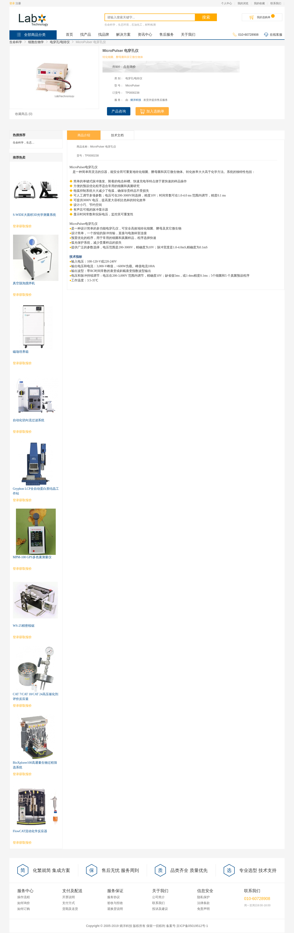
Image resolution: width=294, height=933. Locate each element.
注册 (18, 3)
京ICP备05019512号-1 (192, 926)
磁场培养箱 (21, 351)
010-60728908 (245, 35)
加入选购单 (152, 111)
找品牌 (103, 34)
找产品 (85, 34)
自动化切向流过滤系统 (28, 420)
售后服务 (166, 34)
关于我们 (188, 34)
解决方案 (123, 34)
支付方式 (68, 903)
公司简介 (158, 897)
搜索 (206, 17)
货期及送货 (70, 909)
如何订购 (23, 909)
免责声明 (203, 909)
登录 (12, 3)
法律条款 (203, 903)
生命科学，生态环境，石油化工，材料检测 (130, 24)
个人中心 (226, 3)
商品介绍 (84, 135)
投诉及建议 (160, 909)
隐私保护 (203, 897)
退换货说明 (115, 909)
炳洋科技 (135, 99)
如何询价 (23, 903)
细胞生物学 (36, 42)
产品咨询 (118, 111)
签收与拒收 (115, 903)
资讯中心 (145, 34)
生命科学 (15, 42)
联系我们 (275, 3)
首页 (69, 34)
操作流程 (23, 897)
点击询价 (129, 66)
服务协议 (113, 897)
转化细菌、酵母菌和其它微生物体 (122, 57)
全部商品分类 (31, 34)
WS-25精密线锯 (23, 625)
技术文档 (117, 135)
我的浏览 (243, 3)
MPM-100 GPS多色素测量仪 (32, 557)
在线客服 (273, 35)
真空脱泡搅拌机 (24, 283)
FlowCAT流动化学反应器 (30, 831)
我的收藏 (259, 3)
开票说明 (68, 897)
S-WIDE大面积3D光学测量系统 (34, 214)
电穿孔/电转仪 (60, 42)
